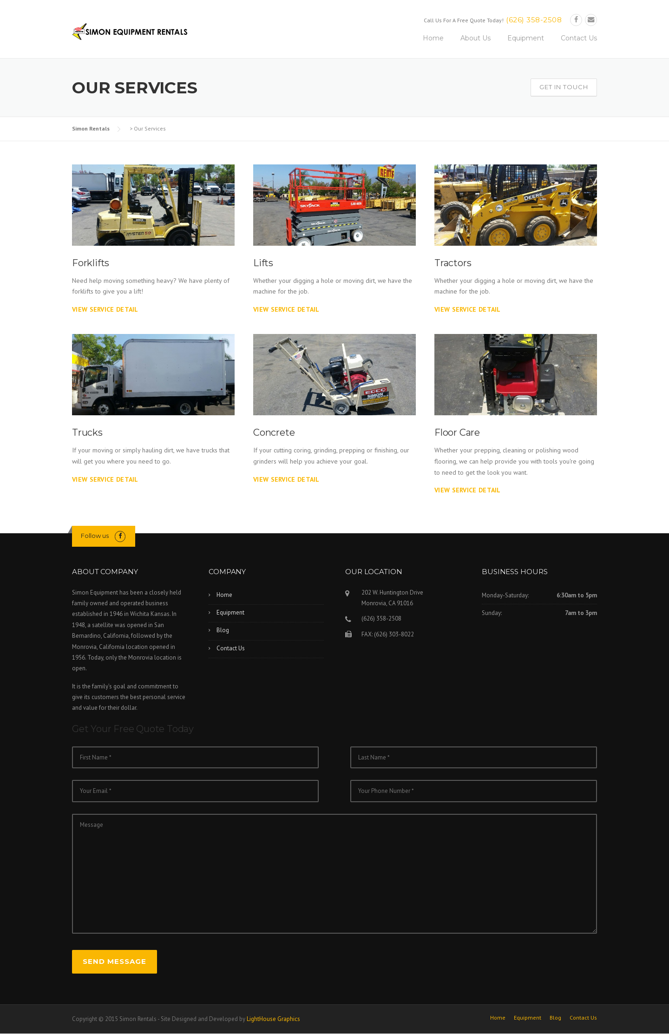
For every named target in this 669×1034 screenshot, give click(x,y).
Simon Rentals (91, 128)
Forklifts (90, 262)
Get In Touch (563, 87)
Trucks (87, 432)
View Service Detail (105, 309)
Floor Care (457, 432)
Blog (222, 630)
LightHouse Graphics (273, 1019)
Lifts (263, 262)
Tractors (452, 262)
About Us (475, 38)
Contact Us (579, 38)
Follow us (95, 535)
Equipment (525, 38)
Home (433, 38)
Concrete (274, 432)
